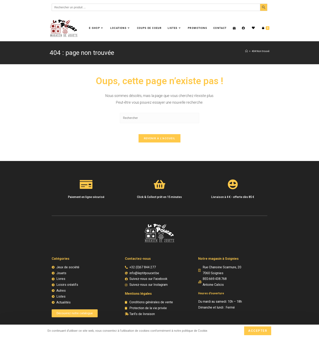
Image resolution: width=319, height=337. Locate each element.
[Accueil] (246, 51)
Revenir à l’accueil (159, 139)
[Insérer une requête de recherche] (159, 118)
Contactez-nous (138, 260)
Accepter (257, 331)
